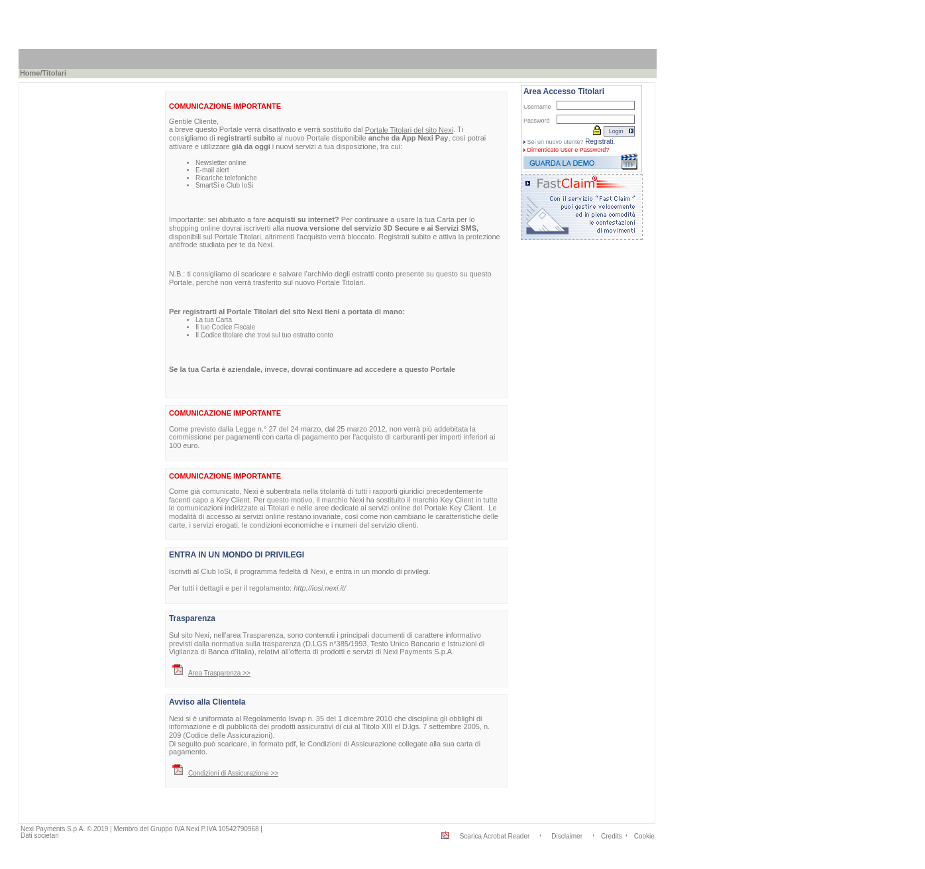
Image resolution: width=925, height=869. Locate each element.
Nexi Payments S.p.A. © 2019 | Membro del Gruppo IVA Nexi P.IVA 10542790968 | (141, 829)
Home (30, 73)
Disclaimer (566, 836)
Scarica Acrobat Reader (495, 836)
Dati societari (40, 835)
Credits (611, 836)
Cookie (644, 836)
